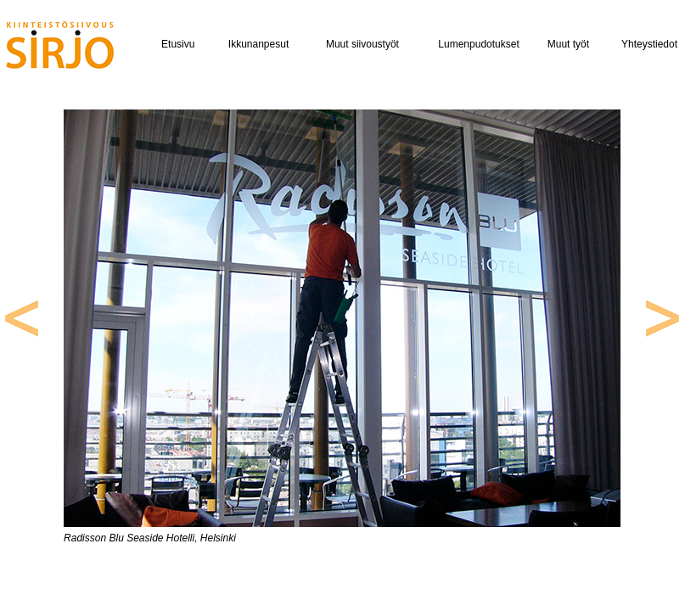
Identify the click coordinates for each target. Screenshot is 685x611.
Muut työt (568, 44)
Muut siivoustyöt (362, 44)
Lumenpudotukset (478, 44)
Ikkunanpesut (258, 44)
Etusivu (177, 44)
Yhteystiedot (649, 44)
